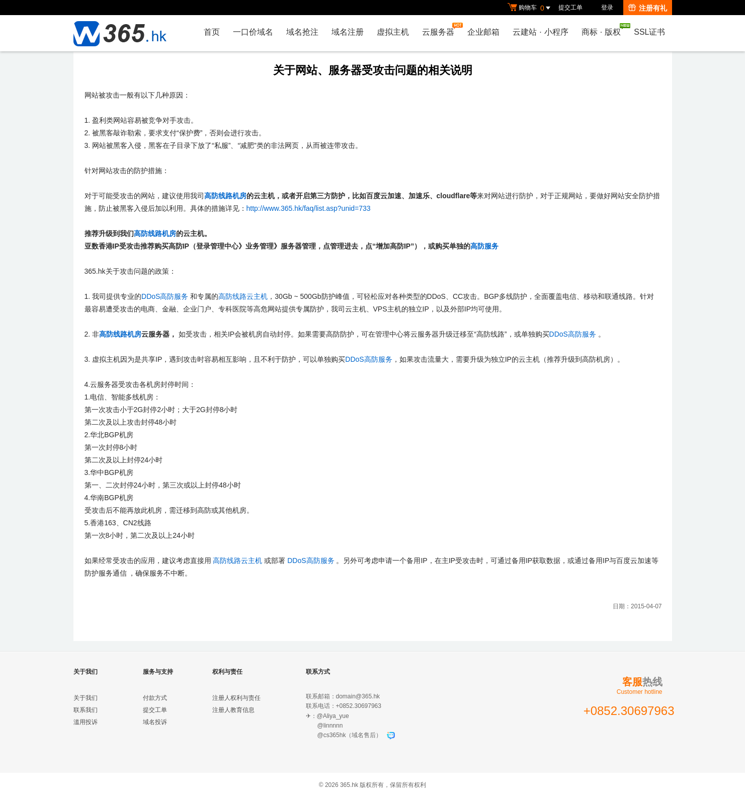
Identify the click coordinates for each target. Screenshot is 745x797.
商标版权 (604, 29)
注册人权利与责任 (236, 697)
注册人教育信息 (233, 709)
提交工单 (570, 7)
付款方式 (155, 697)
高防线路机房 (225, 196)
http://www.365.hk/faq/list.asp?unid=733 (308, 208)
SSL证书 (649, 32)
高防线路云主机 (243, 296)
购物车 (530, 8)
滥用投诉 (85, 722)
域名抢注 (302, 32)
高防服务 (484, 246)
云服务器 (440, 29)
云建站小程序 (540, 32)
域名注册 (348, 32)
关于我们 (85, 697)
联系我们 (85, 709)
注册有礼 (647, 8)
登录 (607, 7)
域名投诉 (155, 722)
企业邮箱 (483, 32)
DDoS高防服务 (164, 296)
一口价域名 (253, 32)
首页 (212, 32)
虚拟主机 (393, 32)
